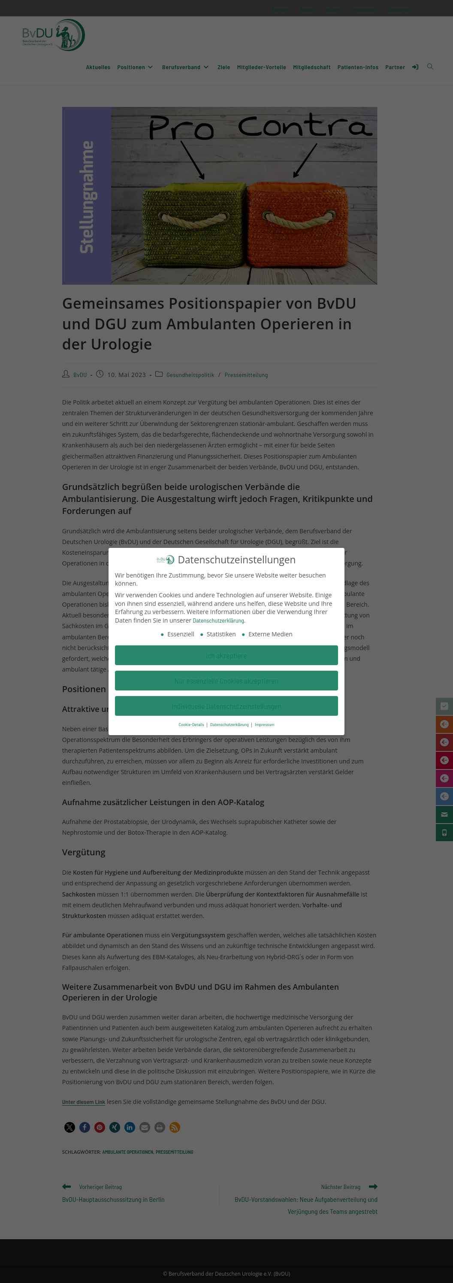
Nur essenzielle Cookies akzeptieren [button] (227, 677)
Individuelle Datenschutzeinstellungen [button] (226, 702)
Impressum (264, 721)
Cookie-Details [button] (191, 721)
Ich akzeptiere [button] (226, 652)
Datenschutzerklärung (218, 617)
